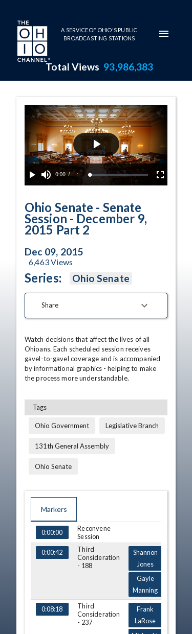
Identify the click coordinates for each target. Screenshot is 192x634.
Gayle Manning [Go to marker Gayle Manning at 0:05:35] (145, 584)
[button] (96, 305)
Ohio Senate (101, 278)
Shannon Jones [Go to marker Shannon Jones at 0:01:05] (145, 558)
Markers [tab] (53, 509)
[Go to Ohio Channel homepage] (33, 42)
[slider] (119, 175)
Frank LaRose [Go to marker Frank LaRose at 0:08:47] (145, 615)
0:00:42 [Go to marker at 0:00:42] (52, 552)
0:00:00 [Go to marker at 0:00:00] (52, 532)
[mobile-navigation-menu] (164, 34)
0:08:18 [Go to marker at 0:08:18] (52, 609)
